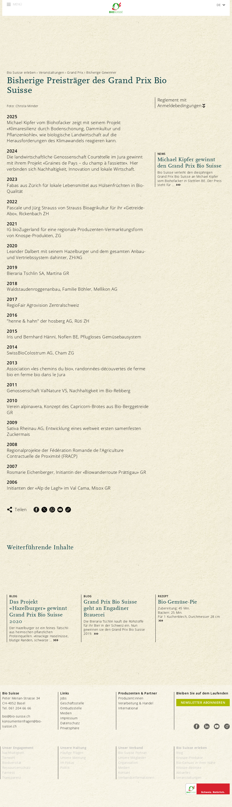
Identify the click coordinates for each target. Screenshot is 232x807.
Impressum (68, 718)
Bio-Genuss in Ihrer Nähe (195, 762)
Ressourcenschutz (16, 767)
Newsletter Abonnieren (203, 702)
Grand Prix (75, 72)
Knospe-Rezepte (188, 767)
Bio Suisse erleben (21, 72)
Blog (179, 752)
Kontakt (124, 772)
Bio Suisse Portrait (132, 752)
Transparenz (11, 777)
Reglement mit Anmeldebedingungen (179, 102)
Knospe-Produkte (189, 757)
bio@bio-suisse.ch (16, 716)
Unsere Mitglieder (132, 757)
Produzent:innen (130, 698)
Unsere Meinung (73, 757)
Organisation (128, 762)
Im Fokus (67, 762)
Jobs (63, 698)
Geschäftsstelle (72, 703)
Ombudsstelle (71, 708)
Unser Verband (130, 748)
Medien (66, 713)
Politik (65, 767)
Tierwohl (8, 757)
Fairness (8, 772)
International (128, 708)
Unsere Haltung (73, 748)
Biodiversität (12, 762)
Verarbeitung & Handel (135, 703)
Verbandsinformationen (136, 777)
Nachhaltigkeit (13, 752)
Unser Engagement (18, 748)
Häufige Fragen (71, 752)
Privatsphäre (69, 728)
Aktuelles (183, 772)
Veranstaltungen (51, 72)
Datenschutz (70, 723)
